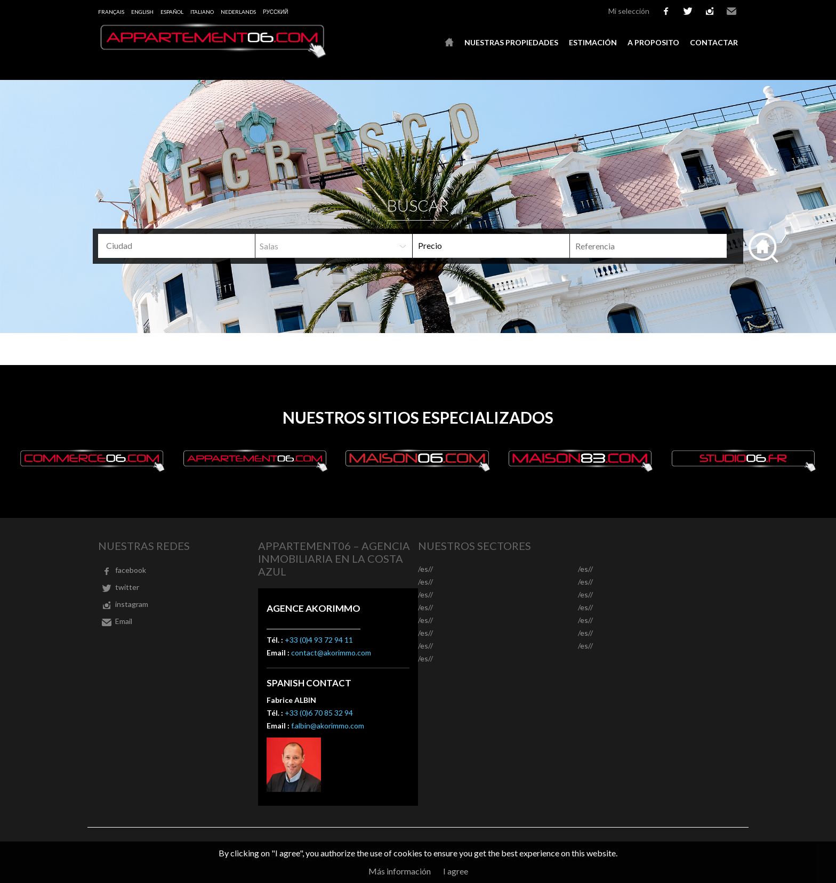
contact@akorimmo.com (331, 652)
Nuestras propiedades (511, 42)
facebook (665, 11)
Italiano (202, 12)
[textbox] (180, 245)
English (142, 12)
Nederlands (238, 12)
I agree (455, 871)
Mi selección (628, 10)
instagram (709, 11)
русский (275, 12)
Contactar (714, 42)
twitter (687, 11)
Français (111, 12)
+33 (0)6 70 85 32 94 (319, 712)
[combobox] (176, 246)
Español (171, 12)
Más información (399, 871)
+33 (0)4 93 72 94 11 (319, 639)
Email (731, 11)
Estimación (593, 42)
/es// (425, 568)
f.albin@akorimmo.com (327, 725)
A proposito (653, 42)
